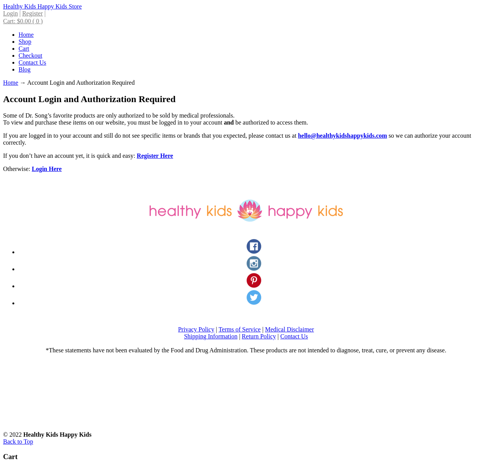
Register (32, 13)
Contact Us (294, 336)
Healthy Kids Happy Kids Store (42, 6)
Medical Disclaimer (289, 329)
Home (10, 82)
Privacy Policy (196, 329)
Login (10, 13)
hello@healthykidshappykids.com (342, 135)
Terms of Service (239, 329)
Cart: (23, 21)
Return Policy (259, 336)
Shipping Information (210, 336)
